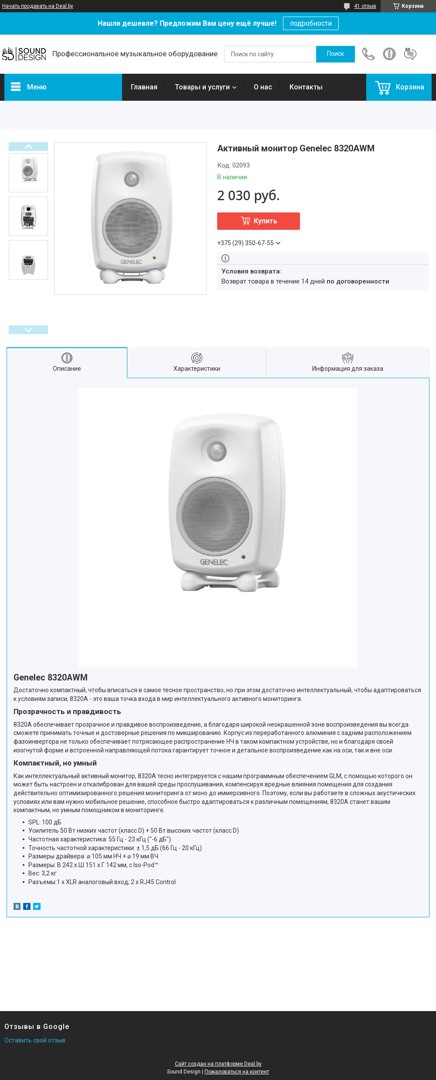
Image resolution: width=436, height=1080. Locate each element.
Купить (265, 221)
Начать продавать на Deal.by (37, 6)
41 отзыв (365, 6)
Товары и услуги (202, 87)
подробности (311, 23)
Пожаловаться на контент (236, 1072)
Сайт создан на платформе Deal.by (218, 1064)
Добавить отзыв (410, 54)
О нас (263, 87)
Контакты (306, 87)
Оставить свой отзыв (34, 1040)
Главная (144, 87)
